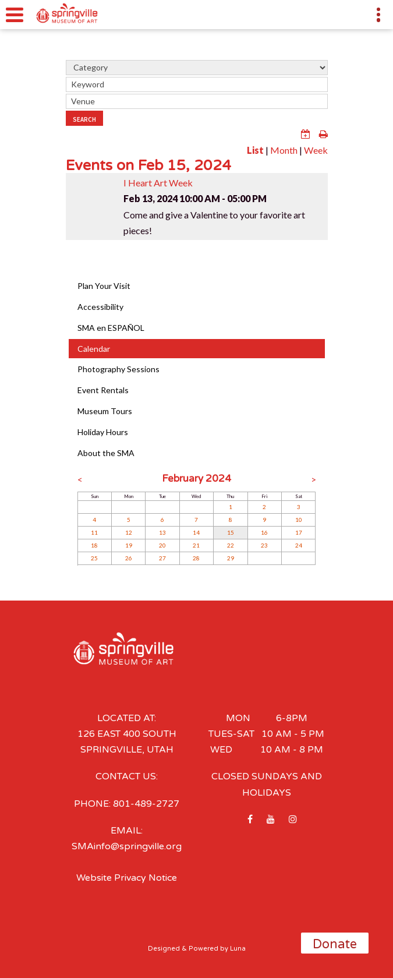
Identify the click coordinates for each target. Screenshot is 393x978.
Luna (238, 948)
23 (264, 545)
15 (230, 532)
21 (196, 545)
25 (94, 558)
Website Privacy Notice (126, 878)
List (255, 150)
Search (84, 119)
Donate (335, 944)
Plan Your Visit (103, 286)
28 (196, 558)
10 (298, 519)
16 (264, 532)
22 (230, 545)
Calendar (93, 349)
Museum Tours (104, 411)
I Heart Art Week (158, 182)
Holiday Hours (102, 432)
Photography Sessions (118, 369)
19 (128, 545)
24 (298, 545)
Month (284, 150)
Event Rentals (103, 390)
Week (316, 150)
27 (162, 558)
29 (230, 558)
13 (162, 532)
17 (298, 532)
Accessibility (100, 307)
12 (128, 532)
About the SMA (105, 453)
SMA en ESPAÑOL (110, 328)
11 (94, 532)
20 (162, 545)
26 (128, 558)
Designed (164, 948)
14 (196, 532)
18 (94, 545)
